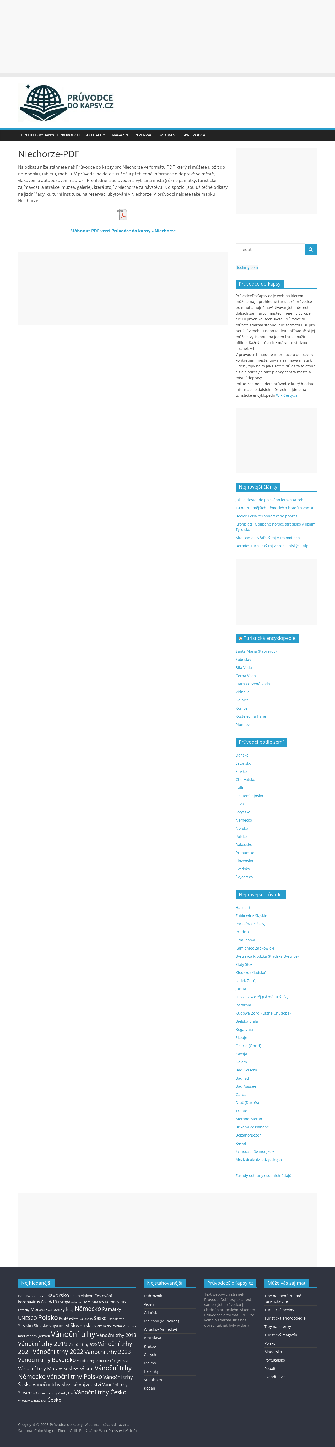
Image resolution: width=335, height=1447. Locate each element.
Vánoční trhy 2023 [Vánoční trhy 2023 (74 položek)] (107, 1351)
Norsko (242, 828)
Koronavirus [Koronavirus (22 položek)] (115, 1301)
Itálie (240, 787)
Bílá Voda (244, 667)
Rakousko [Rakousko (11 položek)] (86, 1319)
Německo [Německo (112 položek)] (88, 1309)
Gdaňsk (150, 1312)
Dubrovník (153, 1295)
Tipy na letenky (277, 1326)
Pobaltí (270, 1368)
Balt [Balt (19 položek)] (21, 1295)
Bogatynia (244, 1029)
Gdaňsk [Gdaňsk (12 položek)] (76, 1302)
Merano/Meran (249, 1118)
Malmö (150, 1362)
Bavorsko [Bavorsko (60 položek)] (57, 1295)
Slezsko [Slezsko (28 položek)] (25, 1325)
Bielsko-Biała (247, 1021)
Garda (241, 1094)
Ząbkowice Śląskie (251, 915)
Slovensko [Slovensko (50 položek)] (81, 1325)
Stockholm (153, 1379)
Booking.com (247, 267)
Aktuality (95, 134)
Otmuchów (245, 939)
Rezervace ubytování (155, 134)
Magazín (119, 134)
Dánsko (242, 755)
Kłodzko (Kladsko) (251, 972)
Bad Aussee (246, 1086)
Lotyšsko (243, 812)
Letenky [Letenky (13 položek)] (23, 1309)
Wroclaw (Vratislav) (160, 1329)
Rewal (241, 1143)
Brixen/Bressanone (252, 1126)
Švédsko (243, 868)
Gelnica (242, 700)
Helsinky (151, 1371)
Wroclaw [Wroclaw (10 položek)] (24, 1400)
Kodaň (149, 1388)
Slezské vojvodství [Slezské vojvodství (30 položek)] (51, 1325)
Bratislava (152, 1337)
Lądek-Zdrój (246, 980)
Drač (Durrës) (247, 1102)
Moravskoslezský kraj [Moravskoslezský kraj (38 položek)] (52, 1309)
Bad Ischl (244, 1078)
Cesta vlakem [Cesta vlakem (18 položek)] (81, 1296)
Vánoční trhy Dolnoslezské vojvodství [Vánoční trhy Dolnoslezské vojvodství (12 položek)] (102, 1361)
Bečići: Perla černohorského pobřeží (267, 515)
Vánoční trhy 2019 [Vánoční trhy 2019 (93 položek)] (43, 1343)
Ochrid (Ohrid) (248, 1045)
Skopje (241, 1037)
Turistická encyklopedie (269, 638)
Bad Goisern (246, 1070)
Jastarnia (243, 1005)
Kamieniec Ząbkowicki (255, 948)
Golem (241, 1061)
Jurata (241, 988)
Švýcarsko (244, 877)
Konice (241, 708)
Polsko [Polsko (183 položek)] (48, 1317)
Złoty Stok (244, 964)
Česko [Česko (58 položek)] (54, 1399)
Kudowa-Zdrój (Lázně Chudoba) (263, 1013)
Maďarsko (273, 1351)
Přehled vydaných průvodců (50, 134)
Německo (244, 820)
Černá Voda (246, 675)
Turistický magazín (280, 1334)
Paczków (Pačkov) (250, 923)
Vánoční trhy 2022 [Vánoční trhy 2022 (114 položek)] (58, 1352)
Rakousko (244, 844)
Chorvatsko (245, 779)
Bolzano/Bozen (249, 1135)
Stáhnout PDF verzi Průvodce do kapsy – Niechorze (123, 231)
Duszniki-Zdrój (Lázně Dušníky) (262, 996)
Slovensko (244, 860)
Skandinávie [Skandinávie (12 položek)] (116, 1319)
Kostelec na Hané (251, 716)
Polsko (241, 836)
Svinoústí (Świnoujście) (255, 1151)
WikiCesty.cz (287, 395)
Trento (241, 1110)
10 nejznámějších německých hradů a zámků (275, 507)
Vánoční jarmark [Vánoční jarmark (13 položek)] (38, 1335)
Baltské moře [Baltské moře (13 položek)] (35, 1296)
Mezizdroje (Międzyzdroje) (259, 1159)
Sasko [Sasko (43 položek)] (100, 1318)
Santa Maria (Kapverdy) (256, 651)
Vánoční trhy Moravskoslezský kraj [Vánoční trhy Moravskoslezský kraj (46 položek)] (56, 1368)
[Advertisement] (167, 36)
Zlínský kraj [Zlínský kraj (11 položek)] (38, 1400)
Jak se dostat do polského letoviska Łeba (271, 499)
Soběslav (243, 659)
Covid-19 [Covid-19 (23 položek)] (49, 1301)
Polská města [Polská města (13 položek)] (68, 1318)
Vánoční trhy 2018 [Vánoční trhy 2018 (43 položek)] (116, 1335)
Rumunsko (245, 852)
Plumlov (243, 724)
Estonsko (243, 763)
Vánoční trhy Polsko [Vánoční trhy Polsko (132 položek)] (74, 1376)
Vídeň (149, 1304)
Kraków (150, 1346)
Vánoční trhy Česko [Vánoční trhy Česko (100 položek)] (100, 1392)
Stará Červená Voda (253, 683)
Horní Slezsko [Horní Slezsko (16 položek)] (93, 1302)
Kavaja (241, 1053)
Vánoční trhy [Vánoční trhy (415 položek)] (73, 1334)
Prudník (242, 931)
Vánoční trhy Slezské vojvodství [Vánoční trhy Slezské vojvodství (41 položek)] (67, 1384)
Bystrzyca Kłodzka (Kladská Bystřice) (267, 956)
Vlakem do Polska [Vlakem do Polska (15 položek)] (108, 1326)
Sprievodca (194, 134)
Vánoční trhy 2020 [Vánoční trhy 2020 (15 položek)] (83, 1344)
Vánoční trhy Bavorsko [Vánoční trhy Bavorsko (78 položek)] (47, 1359)
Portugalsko (274, 1360)
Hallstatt (243, 907)
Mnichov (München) (161, 1321)
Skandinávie (275, 1376)
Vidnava (243, 691)
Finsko (241, 771)
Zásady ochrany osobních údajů (263, 1175)
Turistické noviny (279, 1309)
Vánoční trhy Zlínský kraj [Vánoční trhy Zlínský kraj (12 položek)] (56, 1393)
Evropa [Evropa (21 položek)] (64, 1301)
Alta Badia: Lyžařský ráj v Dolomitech (268, 537)
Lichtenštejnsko (249, 795)
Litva (240, 803)
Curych (150, 1354)
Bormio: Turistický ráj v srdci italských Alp (272, 545)
